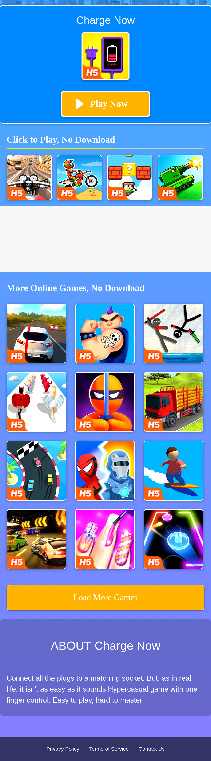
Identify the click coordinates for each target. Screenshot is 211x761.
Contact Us (152, 749)
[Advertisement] (105, 239)
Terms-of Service (109, 749)
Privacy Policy (62, 749)
